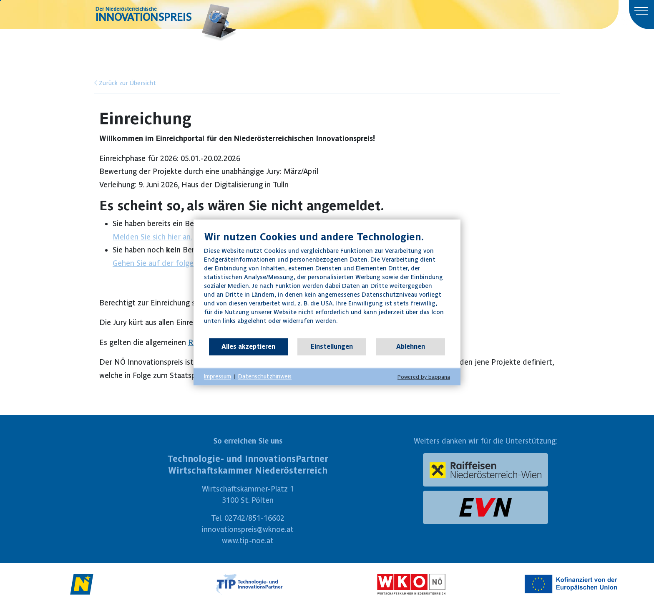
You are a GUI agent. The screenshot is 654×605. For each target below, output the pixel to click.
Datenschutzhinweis (265, 376)
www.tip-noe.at (248, 540)
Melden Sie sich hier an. (152, 236)
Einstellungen (332, 346)
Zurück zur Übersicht (125, 83)
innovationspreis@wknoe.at (248, 529)
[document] (327, 284)
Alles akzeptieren (248, 346)
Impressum (217, 376)
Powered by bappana (423, 377)
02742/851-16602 (254, 518)
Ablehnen (410, 346)
